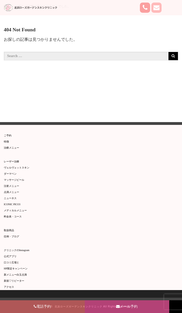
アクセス (9, 286)
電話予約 (42, 306)
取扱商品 (9, 230)
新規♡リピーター (14, 280)
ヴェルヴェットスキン (16, 167)
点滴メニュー (11, 192)
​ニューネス (10, 198)
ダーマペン (10, 173)
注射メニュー (11, 186)
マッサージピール (14, 179)
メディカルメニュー (15, 210)
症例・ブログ (11, 236)
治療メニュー (11, 147)
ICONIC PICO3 (12, 204)
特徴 (6, 141)
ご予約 (7, 135)
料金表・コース (13, 216)
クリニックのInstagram (16, 250)
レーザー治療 (11, 161)
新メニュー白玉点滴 (15, 274)
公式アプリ (10, 256)
